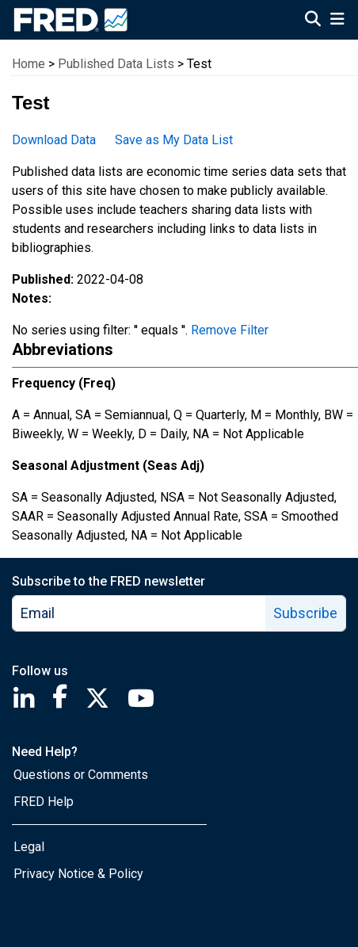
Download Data (54, 139)
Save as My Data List (174, 139)
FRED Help (43, 801)
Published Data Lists (116, 63)
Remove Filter (229, 330)
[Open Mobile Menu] (337, 21)
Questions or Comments (80, 774)
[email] (139, 613)
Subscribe (305, 613)
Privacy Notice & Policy (78, 873)
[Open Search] (313, 21)
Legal (28, 846)
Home (28, 63)
